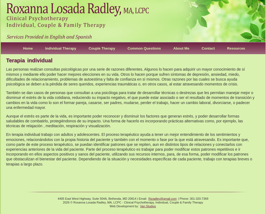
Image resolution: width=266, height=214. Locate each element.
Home (28, 48)
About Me (181, 48)
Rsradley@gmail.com (162, 198)
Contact (208, 48)
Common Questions (144, 48)
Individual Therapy (60, 48)
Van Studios (148, 206)
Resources (236, 48)
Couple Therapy (102, 48)
